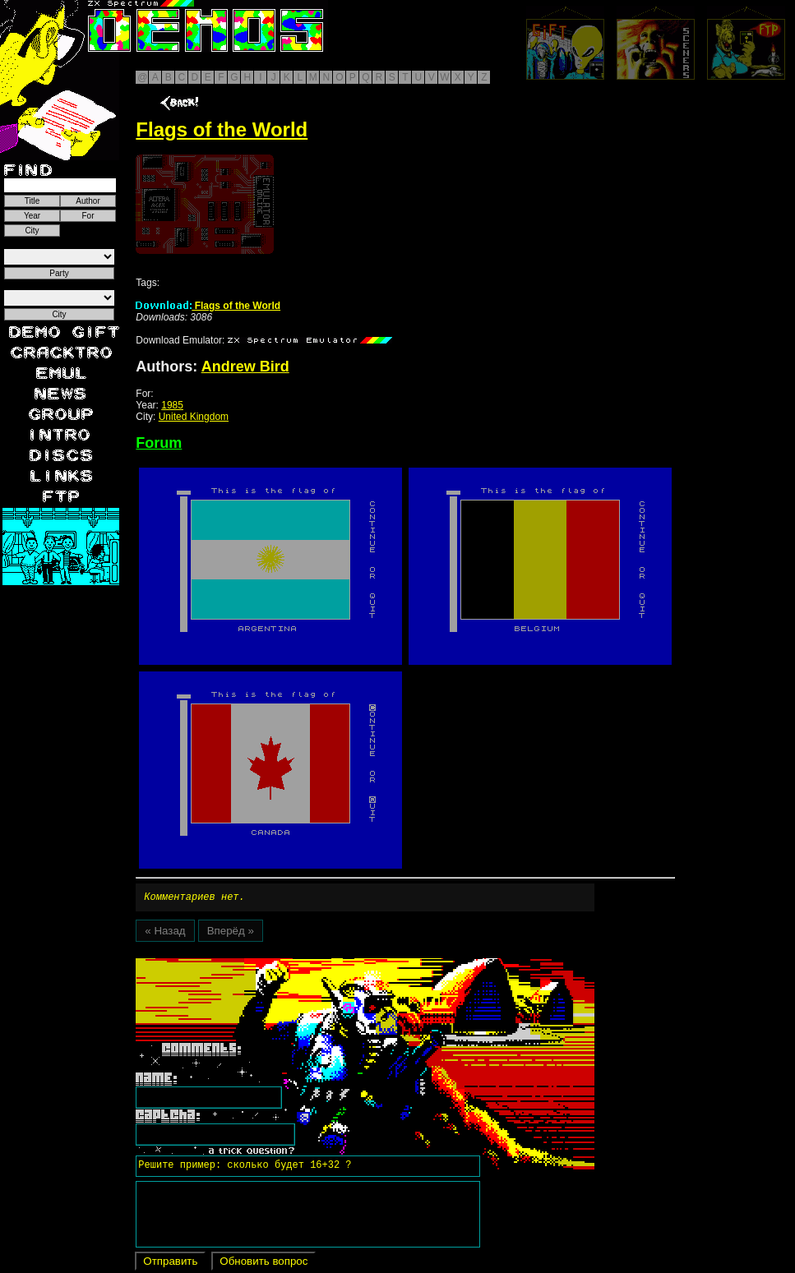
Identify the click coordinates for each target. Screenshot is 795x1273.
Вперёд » (230, 933)
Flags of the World (208, 305)
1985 (172, 405)
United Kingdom (194, 416)
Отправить (170, 1263)
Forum (159, 443)
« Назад (165, 933)
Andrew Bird (245, 366)
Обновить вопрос (263, 1263)
